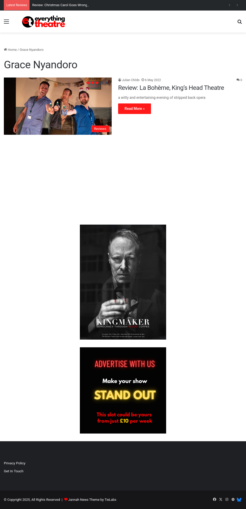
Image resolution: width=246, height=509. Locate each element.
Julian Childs (130, 80)
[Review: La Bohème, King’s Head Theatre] (58, 106)
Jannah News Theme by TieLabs (92, 500)
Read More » (135, 109)
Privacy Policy (14, 463)
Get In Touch (13, 471)
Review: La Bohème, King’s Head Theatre (171, 87)
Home (10, 50)
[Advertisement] (123, 181)
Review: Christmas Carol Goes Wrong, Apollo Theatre (71, 5)
